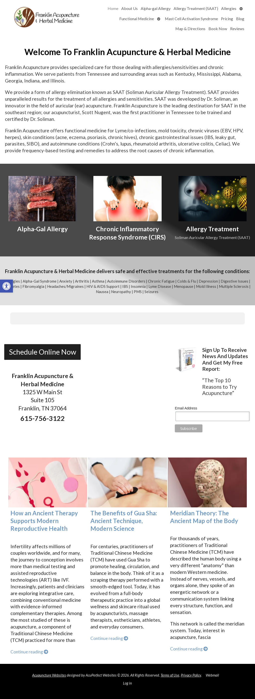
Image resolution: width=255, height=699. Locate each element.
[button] (6, 286)
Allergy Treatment (212, 229)
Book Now (217, 28)
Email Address (186, 408)
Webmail (212, 675)
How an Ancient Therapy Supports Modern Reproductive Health (44, 520)
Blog (240, 18)
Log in (127, 683)
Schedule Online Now (42, 352)
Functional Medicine (136, 18)
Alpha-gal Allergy (156, 8)
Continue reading (29, 651)
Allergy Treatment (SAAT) (196, 8)
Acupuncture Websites (49, 675)
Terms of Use (170, 675)
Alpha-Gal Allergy (42, 229)
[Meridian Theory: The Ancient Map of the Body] (207, 482)
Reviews (237, 28)
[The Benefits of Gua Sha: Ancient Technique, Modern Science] (127, 482)
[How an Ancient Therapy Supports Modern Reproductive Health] (47, 482)
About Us (129, 8)
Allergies (228, 8)
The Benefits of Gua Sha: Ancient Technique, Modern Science (123, 520)
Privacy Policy (191, 675)
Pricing (227, 18)
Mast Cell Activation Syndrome (191, 18)
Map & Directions (190, 28)
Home (113, 8)
